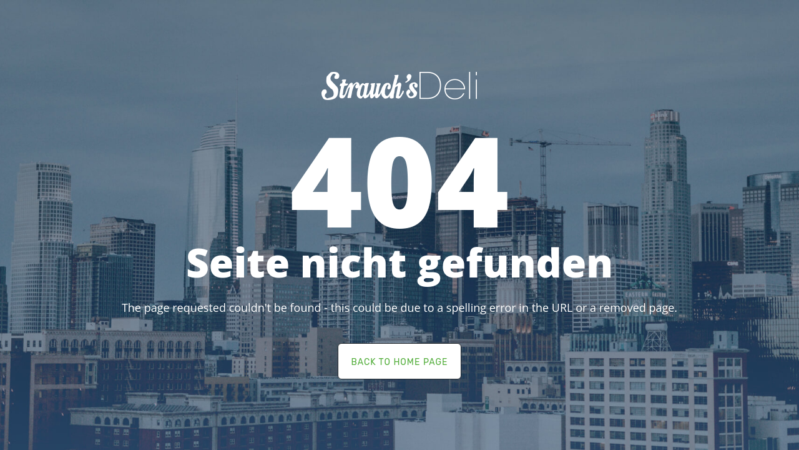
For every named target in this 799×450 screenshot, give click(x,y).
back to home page (399, 362)
